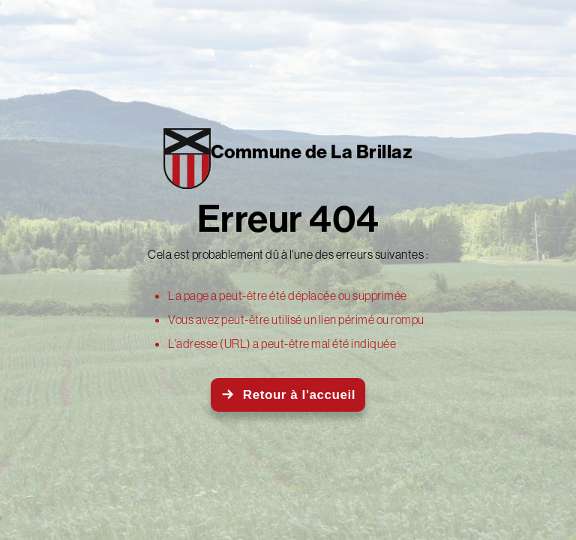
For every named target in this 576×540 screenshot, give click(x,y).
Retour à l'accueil (299, 395)
